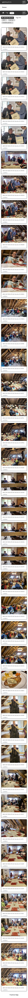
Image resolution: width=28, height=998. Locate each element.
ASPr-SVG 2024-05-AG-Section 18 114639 (13, 938)
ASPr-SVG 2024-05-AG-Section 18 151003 (13, 146)
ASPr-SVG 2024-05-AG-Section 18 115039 (13, 765)
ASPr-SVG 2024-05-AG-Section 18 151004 (13, 121)
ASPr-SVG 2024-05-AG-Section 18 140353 (13, 666)
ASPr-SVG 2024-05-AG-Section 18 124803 (13, 690)
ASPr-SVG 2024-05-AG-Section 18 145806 (13, 319)
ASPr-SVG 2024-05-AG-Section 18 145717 (13, 393)
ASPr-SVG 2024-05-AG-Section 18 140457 (13, 517)
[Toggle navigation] (24, 2)
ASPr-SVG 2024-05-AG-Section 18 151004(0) (14, 96)
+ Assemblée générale (7, 22)
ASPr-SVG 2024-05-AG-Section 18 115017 (13, 814)
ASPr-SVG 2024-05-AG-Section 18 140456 (13, 542)
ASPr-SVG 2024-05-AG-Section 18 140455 (13, 567)
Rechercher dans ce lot (7, 17)
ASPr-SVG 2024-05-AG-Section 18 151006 (13, 47)
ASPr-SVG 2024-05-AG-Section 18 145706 (13, 443)
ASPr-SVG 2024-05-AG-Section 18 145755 (13, 343)
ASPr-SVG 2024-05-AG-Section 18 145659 (13, 467)
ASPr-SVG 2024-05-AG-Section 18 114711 (13, 839)
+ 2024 (4, 20)
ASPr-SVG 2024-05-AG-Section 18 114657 (13, 888)
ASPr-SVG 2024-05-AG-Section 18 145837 (13, 269)
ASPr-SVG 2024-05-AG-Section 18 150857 (13, 220)
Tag (7, 13)
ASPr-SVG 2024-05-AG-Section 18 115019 (13, 789)
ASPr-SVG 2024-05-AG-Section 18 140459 (13, 492)
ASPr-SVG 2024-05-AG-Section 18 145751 (13, 368)
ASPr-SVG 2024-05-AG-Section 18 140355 (13, 641)
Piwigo (17, 995)
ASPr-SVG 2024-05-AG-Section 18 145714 (13, 418)
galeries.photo (6, 2)
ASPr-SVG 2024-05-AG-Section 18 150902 (13, 195)
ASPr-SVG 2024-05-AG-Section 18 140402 (13, 616)
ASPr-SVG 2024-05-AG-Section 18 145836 (13, 294)
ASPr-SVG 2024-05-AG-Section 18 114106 (13, 963)
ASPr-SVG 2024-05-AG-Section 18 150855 (13, 245)
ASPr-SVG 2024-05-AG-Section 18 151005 (13, 72)
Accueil (3, 13)
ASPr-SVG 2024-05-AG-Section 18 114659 (13, 864)
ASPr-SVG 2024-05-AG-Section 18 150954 (13, 170)
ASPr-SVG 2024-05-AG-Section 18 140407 (13, 591)
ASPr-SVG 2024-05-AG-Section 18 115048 (13, 740)
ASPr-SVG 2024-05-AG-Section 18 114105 (13, 988)
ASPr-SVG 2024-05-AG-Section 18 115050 (13, 715)
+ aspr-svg (12, 20)
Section (11, 13)
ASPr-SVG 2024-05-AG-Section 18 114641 (13, 913)
